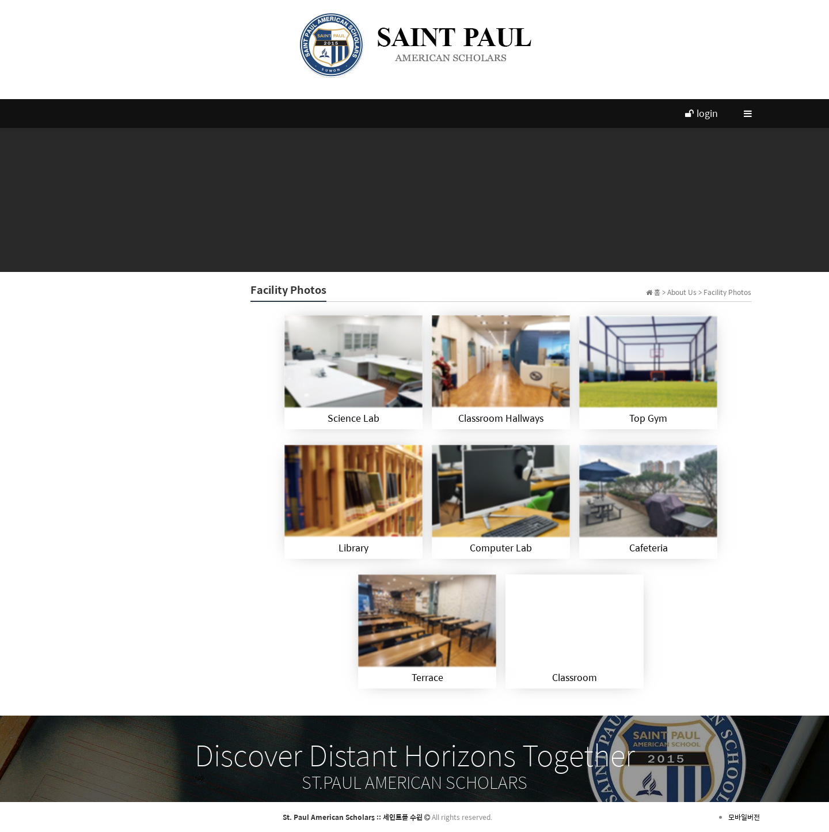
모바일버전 (744, 817)
